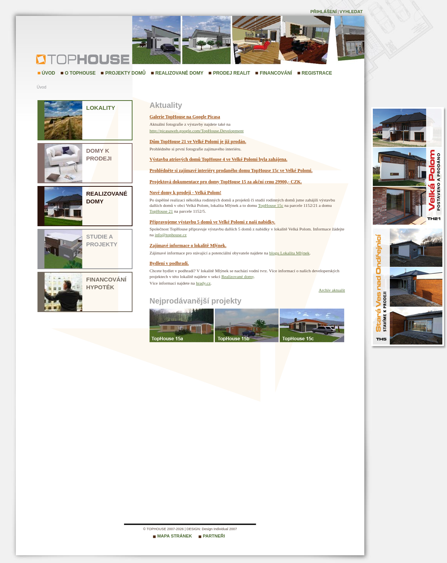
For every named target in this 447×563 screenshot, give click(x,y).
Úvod (48, 73)
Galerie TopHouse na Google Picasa (185, 116)
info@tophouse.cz (171, 234)
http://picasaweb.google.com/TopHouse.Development (197, 130)
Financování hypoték (106, 283)
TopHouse (56, 59)
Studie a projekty (101, 240)
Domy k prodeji (99, 154)
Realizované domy (179, 73)
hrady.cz (203, 283)
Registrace (317, 73)
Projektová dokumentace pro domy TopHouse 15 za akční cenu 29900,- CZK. (226, 181)
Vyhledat (351, 11)
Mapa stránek (174, 536)
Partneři (214, 536)
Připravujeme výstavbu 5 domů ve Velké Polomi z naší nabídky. (212, 222)
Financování (276, 73)
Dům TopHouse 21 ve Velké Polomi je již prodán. (198, 141)
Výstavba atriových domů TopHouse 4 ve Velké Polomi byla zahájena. (218, 159)
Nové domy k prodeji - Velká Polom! (185, 192)
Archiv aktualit (332, 290)
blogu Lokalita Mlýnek (289, 253)
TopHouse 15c (271, 205)
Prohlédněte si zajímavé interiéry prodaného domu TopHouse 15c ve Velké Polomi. (231, 170)
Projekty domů (125, 73)
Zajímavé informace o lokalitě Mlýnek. (188, 245)
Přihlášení (323, 11)
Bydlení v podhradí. (169, 263)
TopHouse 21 (161, 211)
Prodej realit (231, 73)
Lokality (100, 107)
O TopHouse (80, 73)
